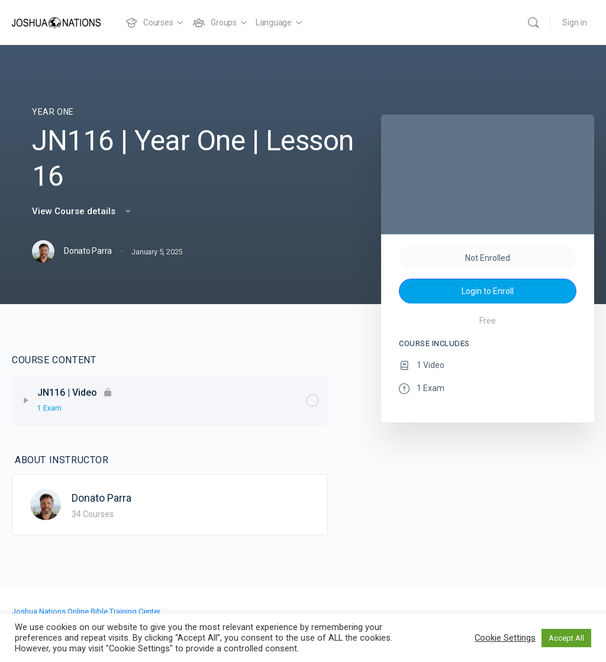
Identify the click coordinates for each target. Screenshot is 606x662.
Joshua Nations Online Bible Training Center (86, 611)
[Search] (533, 22)
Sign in (574, 22)
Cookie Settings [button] (505, 637)
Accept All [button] (566, 638)
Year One (53, 112)
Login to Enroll (488, 291)
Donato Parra (101, 498)
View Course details (82, 211)
